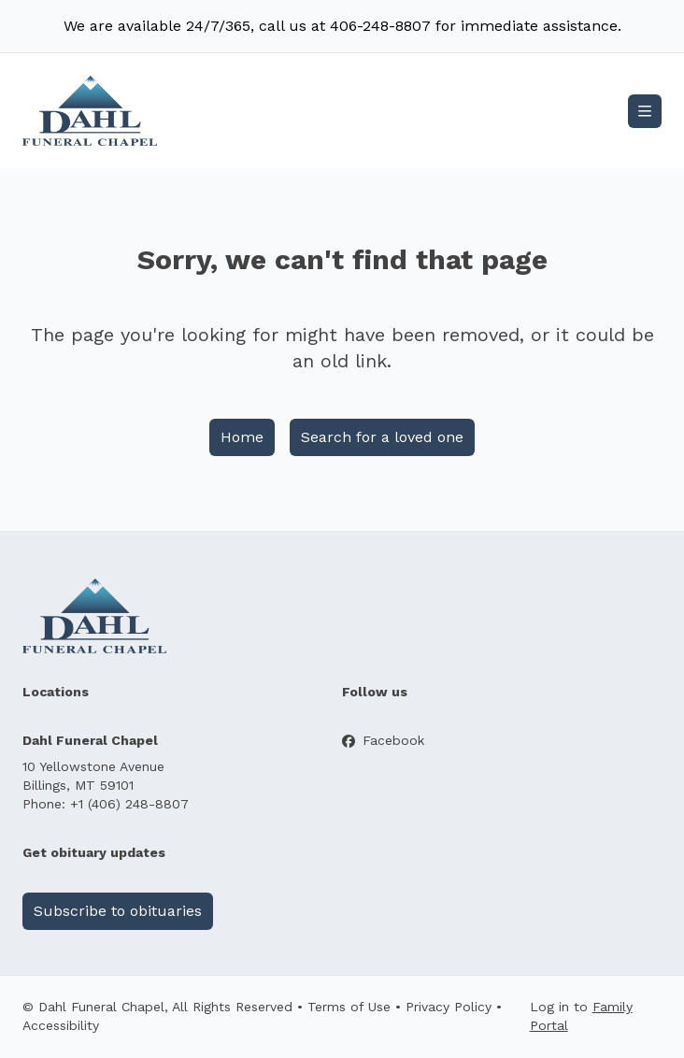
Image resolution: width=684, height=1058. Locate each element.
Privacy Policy (449, 1006)
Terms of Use (349, 1006)
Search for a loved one (382, 437)
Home (242, 437)
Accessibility (60, 1025)
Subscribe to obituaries (118, 911)
